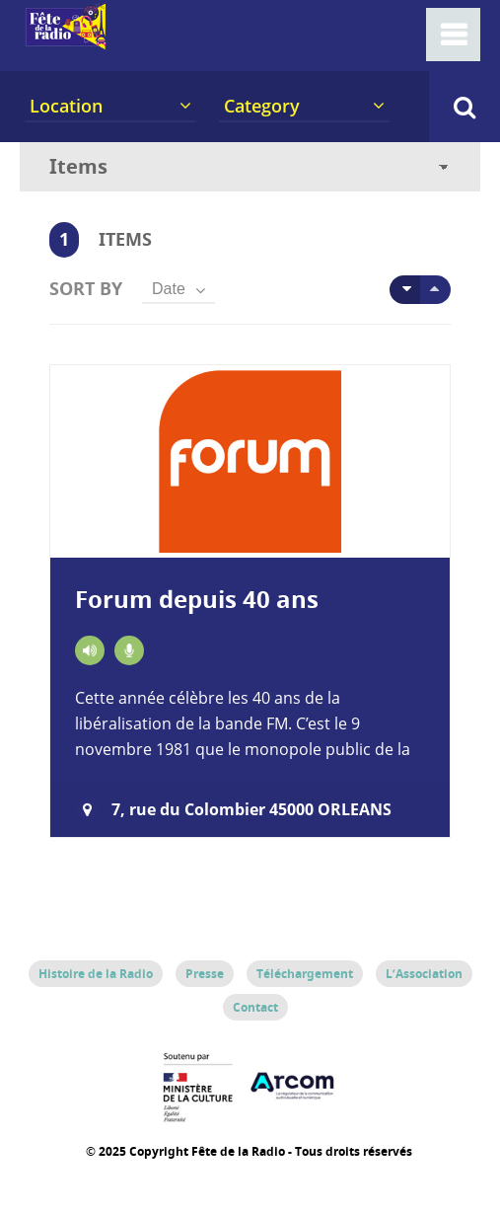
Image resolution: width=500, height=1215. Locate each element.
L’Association (424, 973)
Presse (204, 973)
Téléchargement (304, 973)
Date (168, 288)
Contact (255, 1007)
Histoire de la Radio (95, 973)
